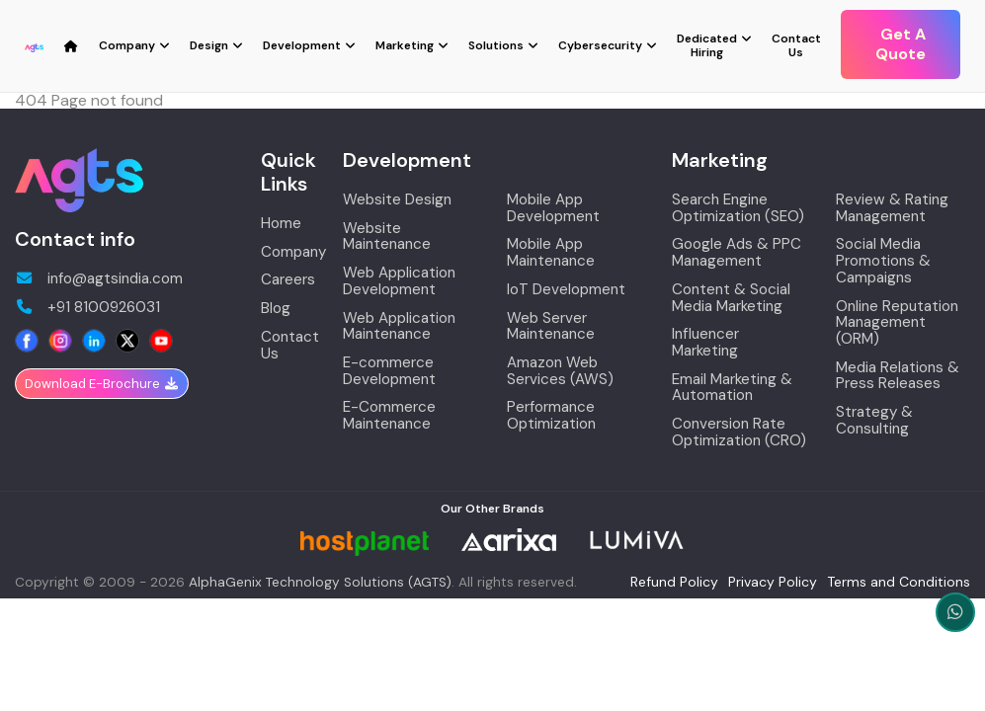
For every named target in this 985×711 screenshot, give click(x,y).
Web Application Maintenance (399, 326)
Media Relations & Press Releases (897, 375)
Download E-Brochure (102, 383)
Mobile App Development (553, 208)
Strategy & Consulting (874, 420)
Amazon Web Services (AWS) (560, 371)
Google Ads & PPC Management (736, 252)
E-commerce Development (389, 371)
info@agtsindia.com (99, 279)
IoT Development (566, 289)
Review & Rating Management (892, 208)
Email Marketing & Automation (732, 387)
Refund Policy (674, 582)
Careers (288, 280)
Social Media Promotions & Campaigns (883, 260)
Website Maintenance (387, 236)
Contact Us (796, 45)
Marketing (404, 45)
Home (281, 223)
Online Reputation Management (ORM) (897, 323)
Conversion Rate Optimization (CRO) (739, 432)
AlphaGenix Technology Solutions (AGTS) (320, 582)
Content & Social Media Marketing (731, 297)
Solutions (496, 45)
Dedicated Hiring (707, 45)
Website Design (397, 200)
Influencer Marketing (705, 342)
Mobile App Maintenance (551, 252)
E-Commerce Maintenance (389, 415)
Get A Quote (900, 44)
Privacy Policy (772, 582)
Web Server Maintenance (551, 326)
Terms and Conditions (898, 582)
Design (209, 45)
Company (127, 45)
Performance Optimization (551, 415)
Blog (275, 308)
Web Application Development (399, 281)
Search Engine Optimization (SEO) (738, 208)
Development (302, 45)
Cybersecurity (600, 45)
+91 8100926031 (87, 307)
